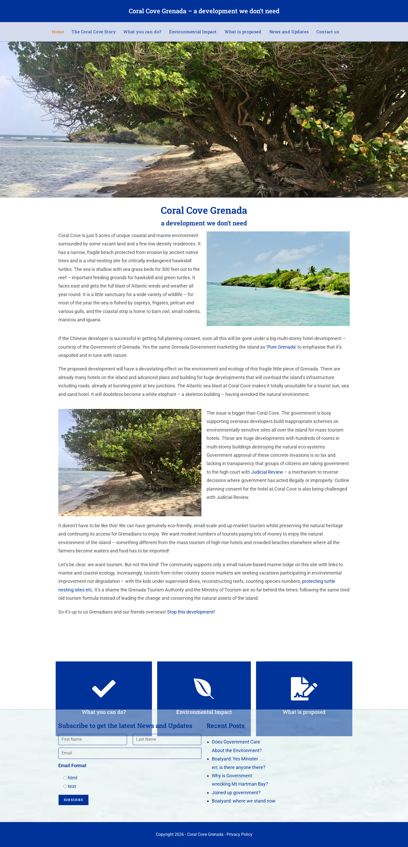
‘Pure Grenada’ (281, 347)
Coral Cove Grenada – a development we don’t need (204, 11)
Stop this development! (191, 612)
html (72, 777)
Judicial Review (267, 472)
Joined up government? (236, 792)
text (72, 786)
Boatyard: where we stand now (244, 801)
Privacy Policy (239, 834)
